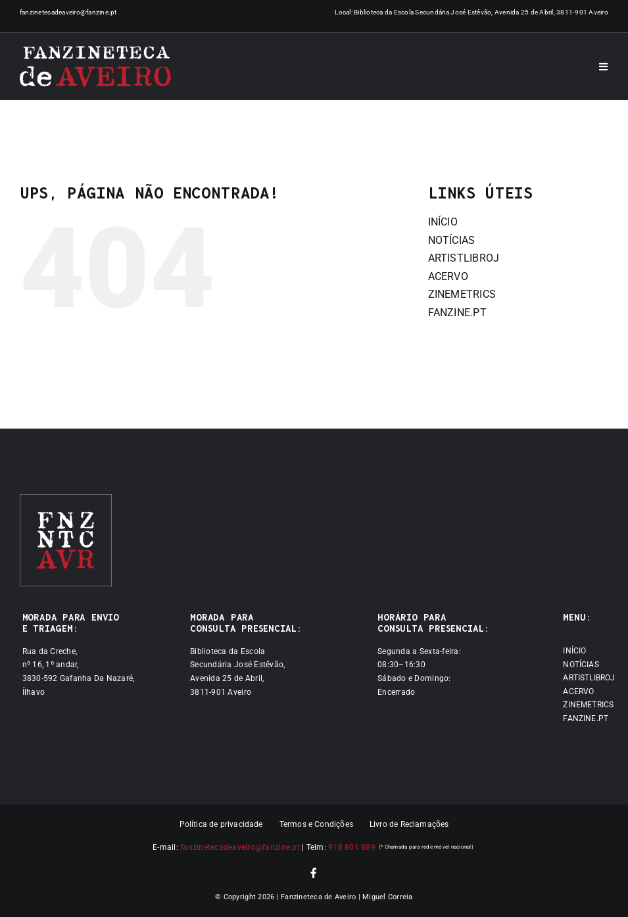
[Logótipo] (95, 66)
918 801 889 (351, 847)
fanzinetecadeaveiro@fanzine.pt (68, 12)
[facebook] (313, 873)
